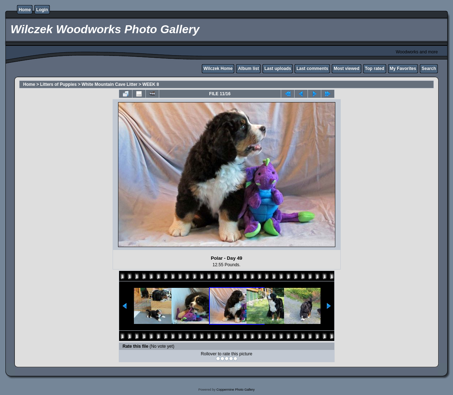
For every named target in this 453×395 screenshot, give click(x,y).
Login (42, 9)
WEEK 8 (150, 84)
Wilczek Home (218, 68)
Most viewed (346, 68)
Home (25, 9)
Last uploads (277, 68)
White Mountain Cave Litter (110, 84)
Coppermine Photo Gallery (235, 389)
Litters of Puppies (58, 84)
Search (429, 68)
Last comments (312, 68)
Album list (248, 68)
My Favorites (403, 68)
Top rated (374, 68)
